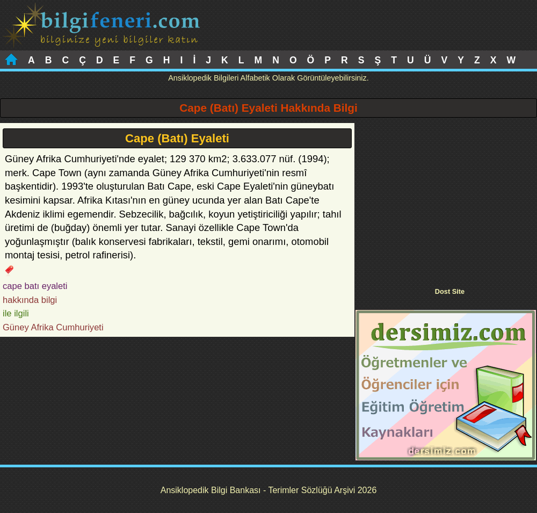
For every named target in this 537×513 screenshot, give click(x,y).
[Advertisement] (445, 198)
